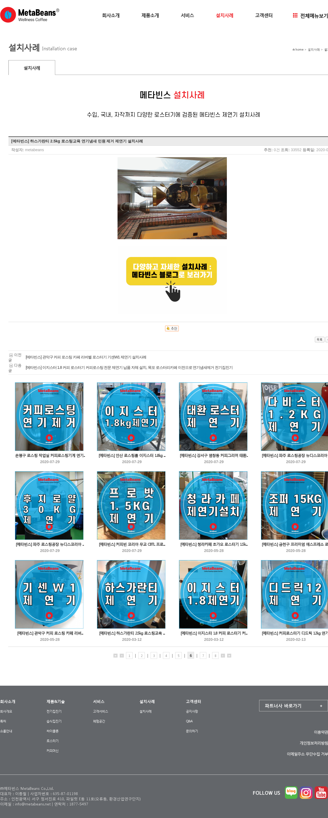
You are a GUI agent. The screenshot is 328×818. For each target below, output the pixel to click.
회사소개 (110, 15)
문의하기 (192, 731)
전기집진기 (53, 711)
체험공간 (99, 721)
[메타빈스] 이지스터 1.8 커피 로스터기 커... (214, 633)
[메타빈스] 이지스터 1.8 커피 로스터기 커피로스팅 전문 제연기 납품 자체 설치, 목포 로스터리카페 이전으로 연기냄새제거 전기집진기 (129, 367)
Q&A (189, 721)
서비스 (187, 15)
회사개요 (6, 711)
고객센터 (264, 15)
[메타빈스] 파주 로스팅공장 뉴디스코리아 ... (50, 544)
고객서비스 (100, 711)
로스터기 (52, 741)
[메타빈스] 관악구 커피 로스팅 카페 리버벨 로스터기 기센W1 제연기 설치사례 (86, 357)
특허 (3, 721)
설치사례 (224, 15)
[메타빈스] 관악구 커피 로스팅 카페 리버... (50, 633)
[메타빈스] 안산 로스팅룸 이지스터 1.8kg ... (132, 455)
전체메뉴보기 (310, 15)
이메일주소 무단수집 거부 (307, 753)
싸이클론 (52, 731)
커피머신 (52, 751)
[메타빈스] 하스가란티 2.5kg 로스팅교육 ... (132, 633)
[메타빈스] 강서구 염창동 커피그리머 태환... (214, 455)
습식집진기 (53, 721)
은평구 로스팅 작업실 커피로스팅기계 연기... (50, 455)
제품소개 (150, 15)
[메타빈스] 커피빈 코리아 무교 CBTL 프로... (132, 544)
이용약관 (321, 732)
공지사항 (192, 711)
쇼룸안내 (6, 731)
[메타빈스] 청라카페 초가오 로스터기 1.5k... (213, 544)
